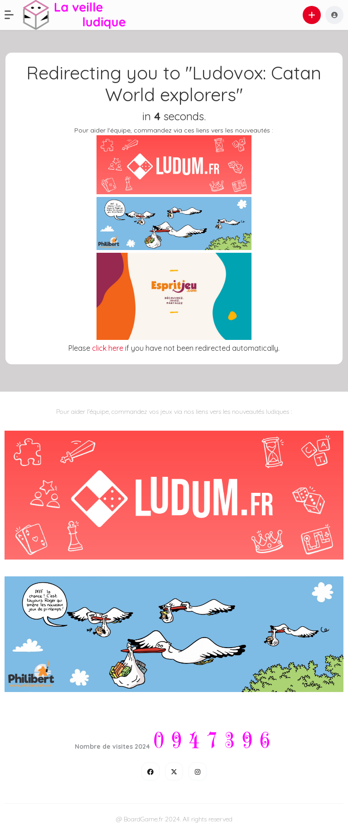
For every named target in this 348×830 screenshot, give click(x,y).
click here (107, 348)
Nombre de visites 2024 (112, 746)
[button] (14, 15)
